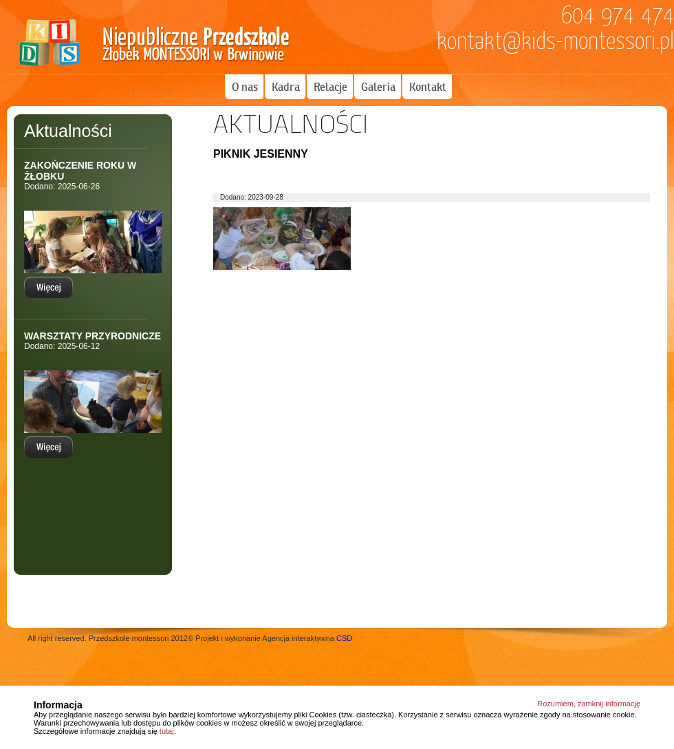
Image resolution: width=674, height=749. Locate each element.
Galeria (378, 87)
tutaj (167, 731)
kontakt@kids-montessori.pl (555, 41)
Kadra (286, 87)
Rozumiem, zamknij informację (588, 703)
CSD (344, 638)
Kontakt (427, 87)
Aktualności (68, 130)
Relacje (330, 87)
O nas (245, 87)
